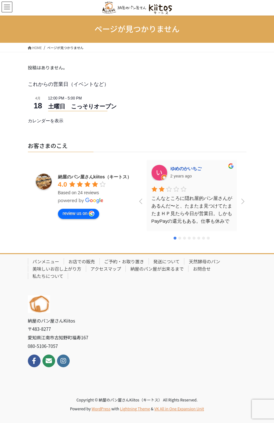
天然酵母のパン (204, 261)
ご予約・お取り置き (124, 261)
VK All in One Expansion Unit (179, 408)
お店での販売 (81, 261)
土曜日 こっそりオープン (82, 106)
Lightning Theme (135, 408)
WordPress (101, 408)
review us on (79, 213)
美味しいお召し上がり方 (57, 269)
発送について (166, 261)
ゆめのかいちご (185, 168)
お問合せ (202, 269)
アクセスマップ (106, 269)
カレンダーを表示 (45, 120)
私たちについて (48, 276)
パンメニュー (46, 261)
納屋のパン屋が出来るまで (157, 269)
